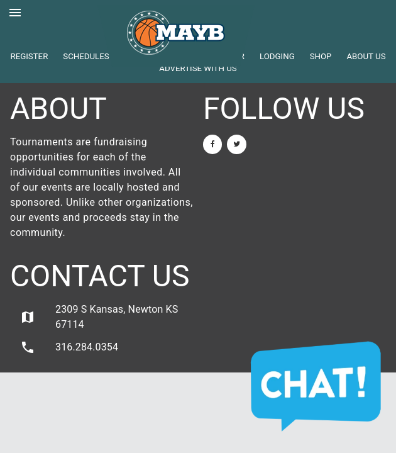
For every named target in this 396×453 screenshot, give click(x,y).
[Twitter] (236, 144)
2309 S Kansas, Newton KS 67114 (99, 316)
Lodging (277, 56)
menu (15, 12)
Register (29, 56)
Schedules (86, 56)
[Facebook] (212, 144)
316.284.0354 (69, 347)
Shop (321, 56)
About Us (365, 56)
